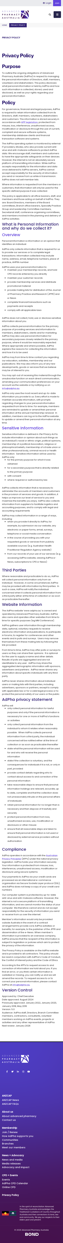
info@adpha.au (10, 388)
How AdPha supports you (17, 1136)
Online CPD (8, 1187)
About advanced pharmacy (19, 1116)
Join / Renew (10, 1132)
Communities (10, 1140)
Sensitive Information (22, 428)
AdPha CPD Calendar (15, 1183)
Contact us (9, 1120)
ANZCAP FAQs (10, 1104)
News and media (12, 1159)
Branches (8, 1143)
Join (57, 3)
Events (6, 1179)
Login (47, 3)
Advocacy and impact (15, 1167)
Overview (11, 234)
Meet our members (13, 1147)
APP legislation (29, 122)
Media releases (11, 1163)
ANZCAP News (10, 1100)
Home (4, 25)
